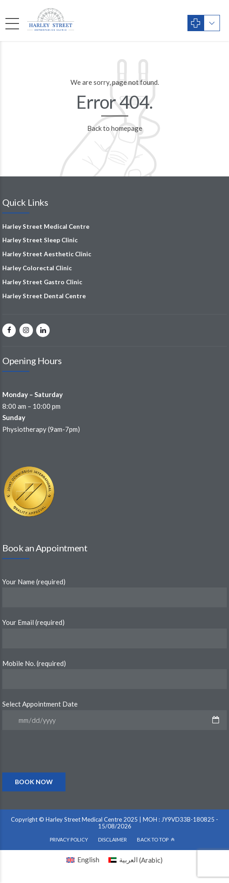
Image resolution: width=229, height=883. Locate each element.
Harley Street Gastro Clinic (42, 282)
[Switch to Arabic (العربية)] (135, 860)
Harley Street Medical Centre (45, 226)
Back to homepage (114, 128)
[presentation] (71, 771)
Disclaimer (112, 839)
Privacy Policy (69, 839)
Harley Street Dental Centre (44, 296)
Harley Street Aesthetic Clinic (46, 254)
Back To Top (152, 839)
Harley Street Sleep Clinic (40, 240)
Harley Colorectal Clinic (37, 268)
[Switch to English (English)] (83, 860)
